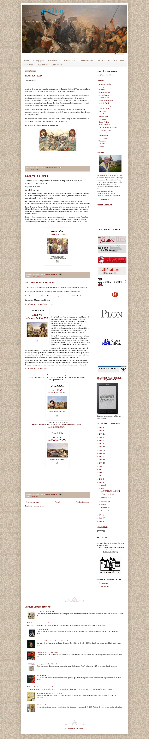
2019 (101, 469)
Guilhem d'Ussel (70, 61)
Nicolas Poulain (104, 122)
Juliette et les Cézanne (106, 100)
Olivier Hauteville (103, 61)
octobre (103, 504)
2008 (101, 437)
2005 (101, 428)
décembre (104, 511)
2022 (101, 479)
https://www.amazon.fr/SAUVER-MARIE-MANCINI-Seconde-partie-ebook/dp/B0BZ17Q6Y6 (56, 426)
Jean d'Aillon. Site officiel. (75, 729)
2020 (101, 473)
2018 (101, 466)
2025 (101, 518)
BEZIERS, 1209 (42, 705)
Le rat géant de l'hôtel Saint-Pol (47, 664)
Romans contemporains (106, 133)
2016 (101, 460)
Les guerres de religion (106, 106)
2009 (101, 440)
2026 (101, 521)
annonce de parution (105, 84)
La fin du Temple (36, 276)
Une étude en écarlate (43, 675)
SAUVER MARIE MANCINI (40, 282)
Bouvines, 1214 (33, 75)
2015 (101, 456)
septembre (104, 501)
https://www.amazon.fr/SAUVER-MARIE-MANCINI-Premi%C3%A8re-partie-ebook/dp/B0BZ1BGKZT (57, 378)
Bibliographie (38, 61)
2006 (101, 431)
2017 (101, 463)
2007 (101, 434)
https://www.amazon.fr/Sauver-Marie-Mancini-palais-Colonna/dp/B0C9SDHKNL (54, 296)
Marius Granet (103, 117)
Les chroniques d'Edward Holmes (47, 652)
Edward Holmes (54, 61)
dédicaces (102, 89)
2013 (101, 450)
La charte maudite (42, 629)
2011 (101, 444)
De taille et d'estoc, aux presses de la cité (49, 693)
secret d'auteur (103, 138)
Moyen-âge (102, 119)
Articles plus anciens (82, 502)
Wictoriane (104, 583)
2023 (101, 482)
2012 (101, 447)
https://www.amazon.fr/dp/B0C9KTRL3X (39, 304)
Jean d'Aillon (44, 11)
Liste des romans (104, 108)
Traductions (28, 65)
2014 (101, 453)
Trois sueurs (102, 141)
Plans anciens (42, 65)
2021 (101, 476)
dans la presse (103, 87)
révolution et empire (105, 130)
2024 (101, 515)
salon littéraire (103, 135)
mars (102, 485)
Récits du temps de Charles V (108, 127)
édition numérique (104, 92)
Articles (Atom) (39, 506)
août (102, 488)
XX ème (101, 146)
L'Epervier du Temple (37, 175)
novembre (104, 508)
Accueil (27, 61)
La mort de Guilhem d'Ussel (45, 611)
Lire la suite (105, 199)
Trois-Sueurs (119, 61)
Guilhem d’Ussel (35, 170)
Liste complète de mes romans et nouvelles (41, 687)
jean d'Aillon (105, 586)
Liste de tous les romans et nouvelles (39, 623)
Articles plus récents (32, 502)
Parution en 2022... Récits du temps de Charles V (52, 641)
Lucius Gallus (103, 114)
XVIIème (102, 144)
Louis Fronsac (87, 61)
